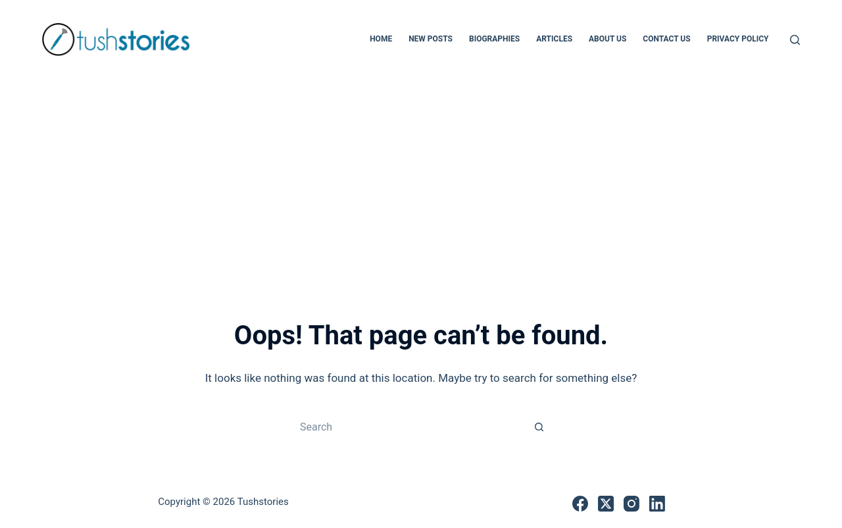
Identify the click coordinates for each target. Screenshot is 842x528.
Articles (554, 38)
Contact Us (666, 38)
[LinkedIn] (657, 504)
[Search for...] (407, 426)
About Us (607, 38)
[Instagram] (631, 504)
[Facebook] (580, 504)
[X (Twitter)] (606, 504)
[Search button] (539, 426)
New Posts (431, 38)
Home (381, 38)
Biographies (494, 38)
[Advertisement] (421, 178)
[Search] (795, 40)
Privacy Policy (738, 38)
